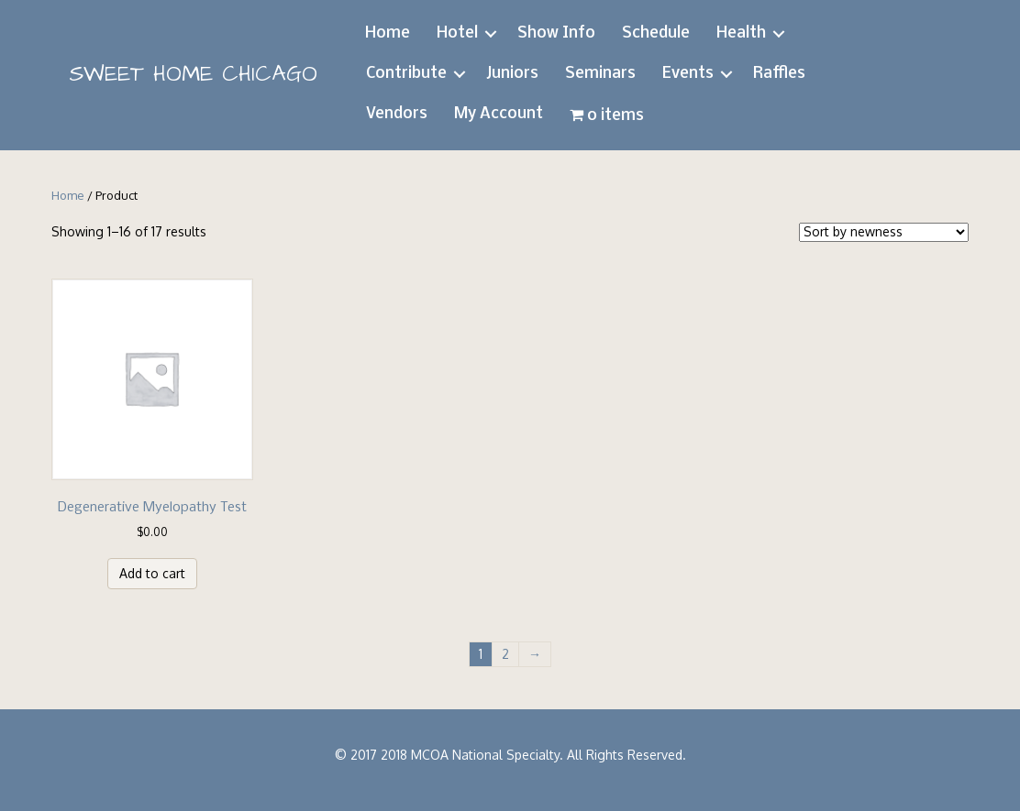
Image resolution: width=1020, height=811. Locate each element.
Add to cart (152, 573)
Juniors (512, 73)
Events (688, 73)
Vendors (396, 114)
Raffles (779, 73)
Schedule (656, 33)
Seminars (600, 73)
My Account (498, 114)
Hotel (457, 33)
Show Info (556, 33)
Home (387, 33)
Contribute (406, 73)
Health (741, 33)
